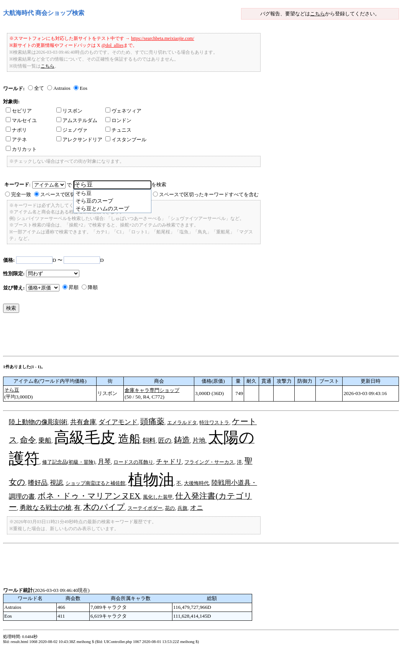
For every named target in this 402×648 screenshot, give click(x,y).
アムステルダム (76, 120)
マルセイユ (21, 120)
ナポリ (16, 130)
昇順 (74, 287)
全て (39, 88)
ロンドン (118, 120)
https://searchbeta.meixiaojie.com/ (162, 38)
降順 (93, 287)
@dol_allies (113, 45)
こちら (317, 14)
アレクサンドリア (79, 139)
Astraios (61, 88)
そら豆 (11, 390)
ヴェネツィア (123, 111)
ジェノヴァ (71, 130)
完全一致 (21, 194)
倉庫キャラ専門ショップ (152, 390)
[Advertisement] (142, 336)
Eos (83, 88)
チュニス (118, 130)
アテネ (16, 139)
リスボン (69, 111)
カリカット (21, 149)
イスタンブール (125, 139)
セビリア (19, 111)
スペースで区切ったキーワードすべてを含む (209, 194)
